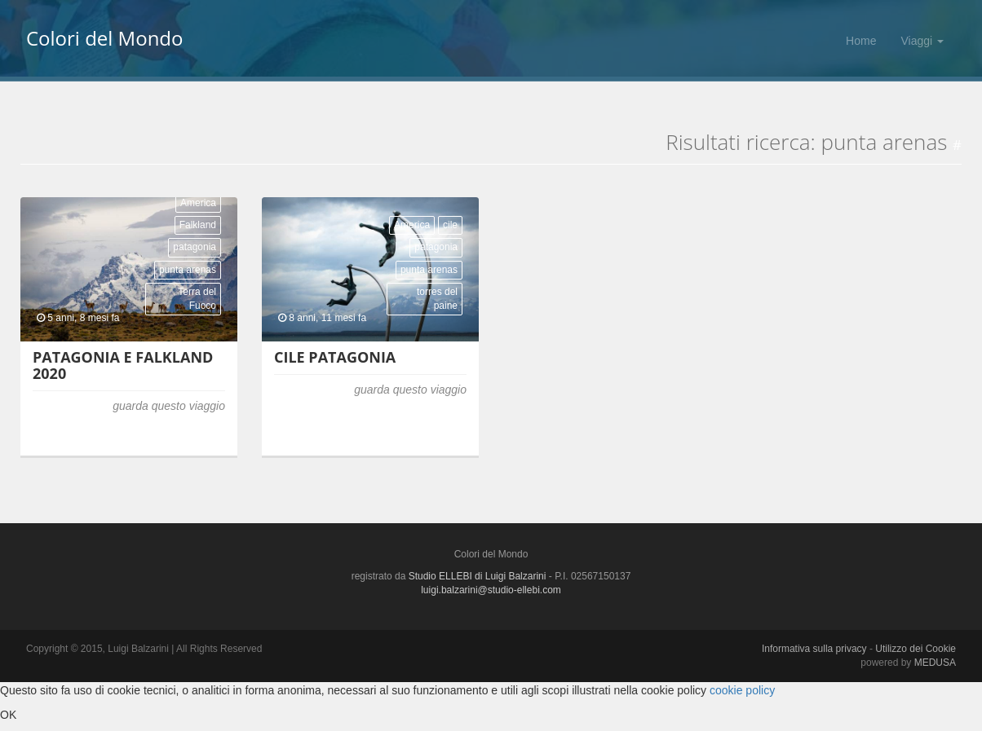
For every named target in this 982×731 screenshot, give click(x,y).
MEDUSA (935, 662)
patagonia (194, 247)
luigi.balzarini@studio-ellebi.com (491, 590)
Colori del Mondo (104, 40)
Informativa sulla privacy (814, 648)
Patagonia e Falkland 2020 (123, 365)
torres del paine (437, 298)
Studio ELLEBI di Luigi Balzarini (477, 576)
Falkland (197, 225)
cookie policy (742, 690)
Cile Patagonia (335, 357)
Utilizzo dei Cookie (915, 648)
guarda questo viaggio (169, 405)
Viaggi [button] (922, 40)
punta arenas (187, 269)
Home (861, 40)
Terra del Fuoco (197, 298)
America (198, 203)
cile (450, 225)
